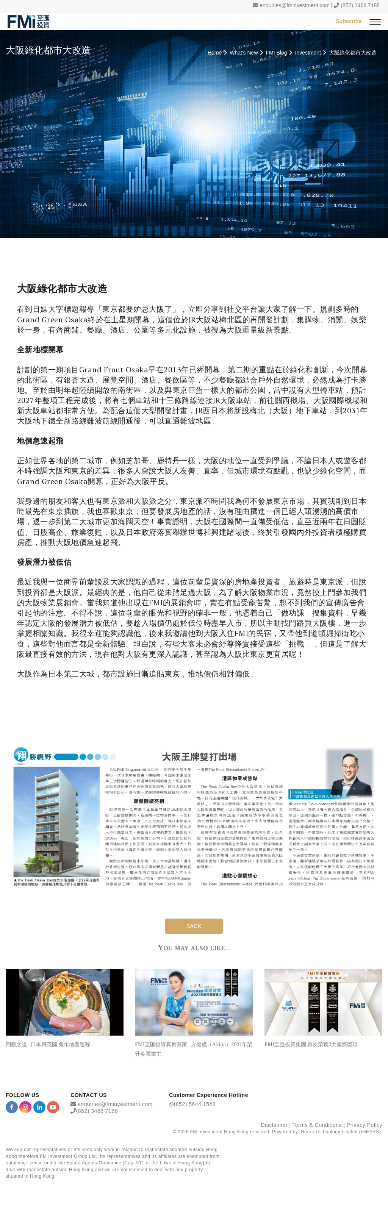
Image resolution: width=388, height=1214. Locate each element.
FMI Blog (276, 53)
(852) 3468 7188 (360, 5)
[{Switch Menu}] (375, 21)
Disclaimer (274, 1125)
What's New (244, 53)
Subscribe (348, 21)
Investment (308, 53)
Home (215, 53)
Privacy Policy (364, 1125)
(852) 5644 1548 (195, 1104)
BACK (194, 926)
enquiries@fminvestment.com (295, 5)
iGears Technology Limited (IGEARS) (340, 1131)
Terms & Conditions (317, 1125)
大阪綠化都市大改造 (353, 53)
